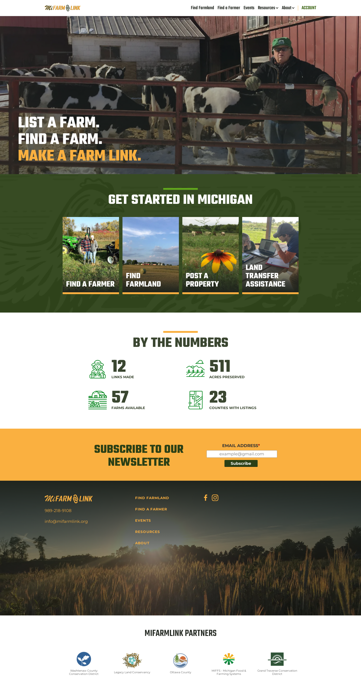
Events (249, 8)
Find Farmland (202, 8)
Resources (266, 8)
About (286, 8)
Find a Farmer (229, 8)
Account (309, 8)
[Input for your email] (242, 454)
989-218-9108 (58, 510)
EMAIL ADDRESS (241, 445)
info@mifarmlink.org (66, 521)
